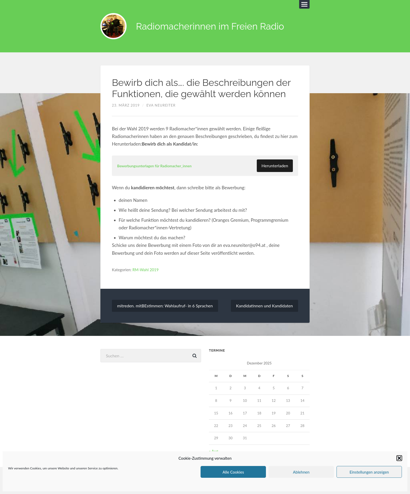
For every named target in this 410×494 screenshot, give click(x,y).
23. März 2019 (126, 105)
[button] (399, 458)
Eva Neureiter (160, 105)
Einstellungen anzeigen (369, 472)
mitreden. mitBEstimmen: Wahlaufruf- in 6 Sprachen (165, 305)
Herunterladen (274, 165)
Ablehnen (301, 472)
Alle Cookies (233, 472)
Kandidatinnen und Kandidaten (264, 305)
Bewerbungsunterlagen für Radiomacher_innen (154, 166)
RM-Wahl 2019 (146, 269)
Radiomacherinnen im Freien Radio (210, 26)
